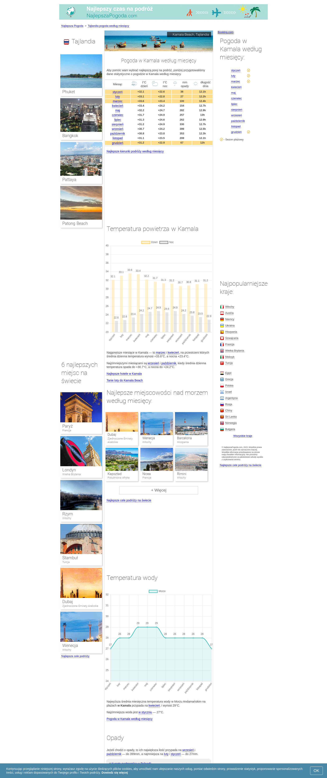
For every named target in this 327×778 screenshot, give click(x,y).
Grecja (229, 379)
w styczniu (145, 712)
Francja (66, 430)
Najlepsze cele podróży (75, 656)
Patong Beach (75, 223)
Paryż (67, 426)
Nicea (146, 474)
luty (117, 96)
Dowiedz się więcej (115, 772)
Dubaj (112, 435)
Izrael (228, 391)
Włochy (66, 518)
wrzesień (117, 129)
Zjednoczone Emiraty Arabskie (80, 605)
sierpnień (118, 124)
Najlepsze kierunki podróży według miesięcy (135, 151)
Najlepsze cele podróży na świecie (129, 500)
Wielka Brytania (71, 474)
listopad (118, 138)
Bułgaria (230, 429)
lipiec (117, 119)
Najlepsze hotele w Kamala (124, 373)
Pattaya (69, 179)
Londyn (69, 469)
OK (316, 770)
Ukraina (230, 325)
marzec (117, 101)
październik (117, 133)
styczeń (117, 92)
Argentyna (231, 398)
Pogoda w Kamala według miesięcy (129, 719)
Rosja (228, 404)
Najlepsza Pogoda (72, 25)
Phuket (68, 91)
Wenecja (148, 438)
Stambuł (70, 557)
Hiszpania (231, 331)
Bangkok (70, 135)
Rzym (67, 513)
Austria (229, 313)
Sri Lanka (231, 416)
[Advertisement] (158, 185)
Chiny (228, 410)
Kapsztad (115, 474)
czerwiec (117, 115)
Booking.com (225, 32)
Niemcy (229, 319)
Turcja (66, 562)
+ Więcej (158, 490)
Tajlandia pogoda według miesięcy (108, 25)
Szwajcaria (231, 338)
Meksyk (229, 356)
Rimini (181, 474)
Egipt (228, 372)
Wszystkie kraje (242, 435)
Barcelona (184, 438)
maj (117, 110)
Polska (229, 385)
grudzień (117, 143)
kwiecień (117, 105)
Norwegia (231, 422)
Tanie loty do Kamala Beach (125, 380)
